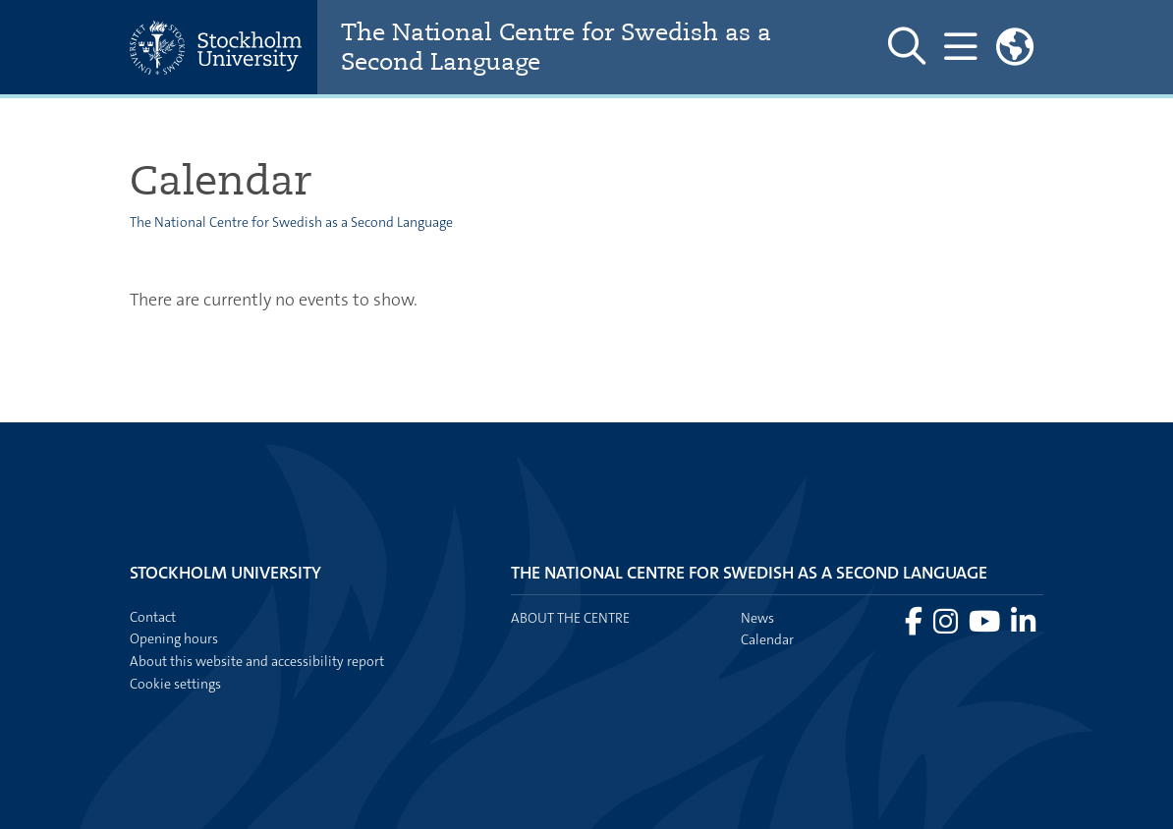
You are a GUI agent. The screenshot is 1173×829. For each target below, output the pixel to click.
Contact (153, 617)
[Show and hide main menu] (960, 47)
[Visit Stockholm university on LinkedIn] (1023, 627)
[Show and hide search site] (906, 47)
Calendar (767, 639)
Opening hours (174, 638)
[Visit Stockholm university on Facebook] (915, 627)
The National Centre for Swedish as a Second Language (556, 47)
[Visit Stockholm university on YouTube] (986, 627)
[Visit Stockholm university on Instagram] (947, 627)
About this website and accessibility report (257, 661)
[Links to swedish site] (1014, 47)
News (757, 618)
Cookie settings (175, 683)
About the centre (570, 618)
